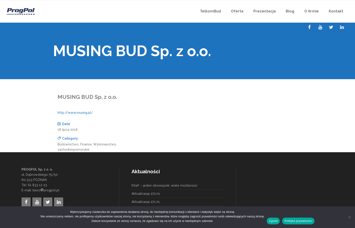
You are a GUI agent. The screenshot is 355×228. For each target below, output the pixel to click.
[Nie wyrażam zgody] (349, 217)
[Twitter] (331, 27)
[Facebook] (309, 27)
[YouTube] (320, 27)
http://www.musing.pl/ (75, 112)
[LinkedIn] (341, 27)
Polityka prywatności (298, 221)
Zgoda (273, 221)
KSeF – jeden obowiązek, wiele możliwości (164, 185)
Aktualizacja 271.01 (146, 202)
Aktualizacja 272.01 (146, 193)
